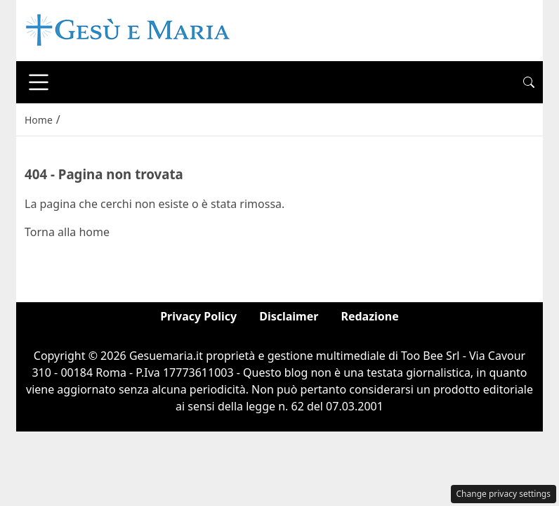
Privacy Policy (198, 316)
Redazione (369, 316)
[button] (528, 82)
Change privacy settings (503, 494)
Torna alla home (67, 232)
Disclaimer (288, 316)
